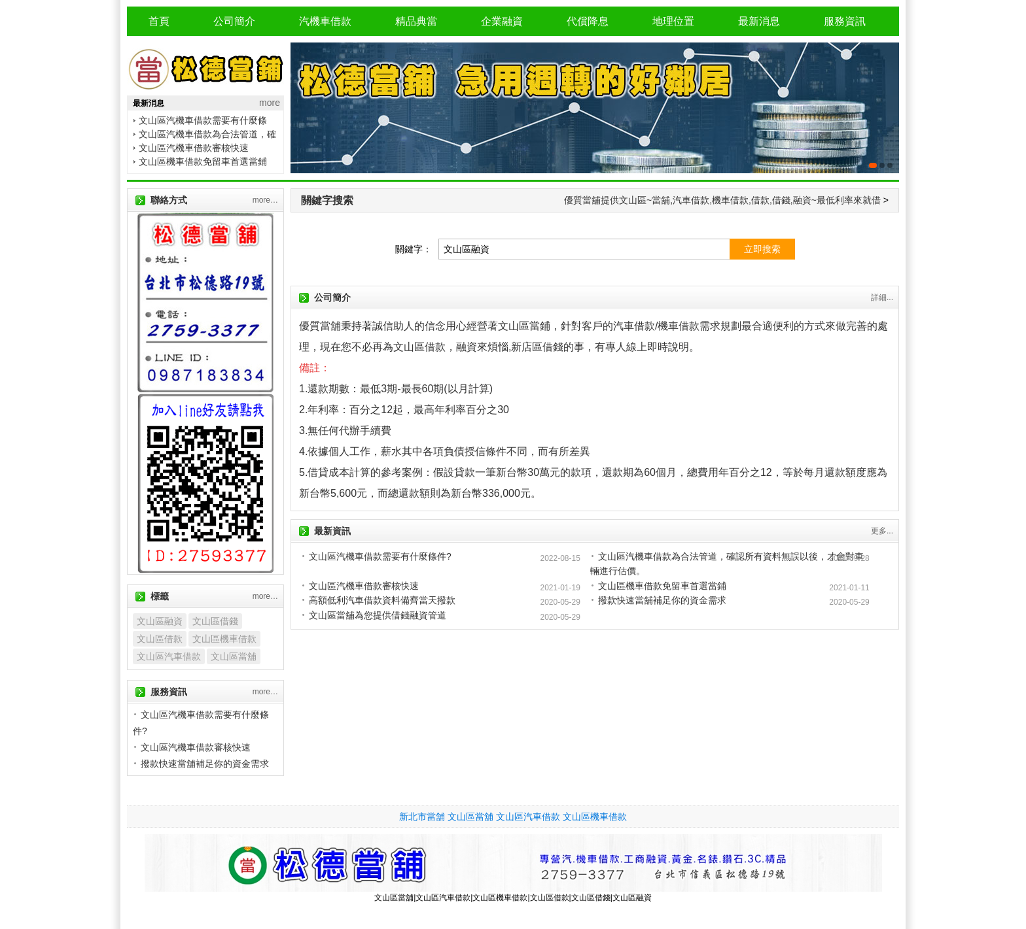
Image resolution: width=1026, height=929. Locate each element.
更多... (882, 530)
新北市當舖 (422, 816)
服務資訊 (845, 21)
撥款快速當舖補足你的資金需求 (662, 600)
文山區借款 (160, 638)
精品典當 (416, 21)
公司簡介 (234, 21)
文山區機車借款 (224, 638)
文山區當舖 (233, 656)
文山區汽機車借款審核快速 (194, 148)
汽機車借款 (325, 21)
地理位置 (673, 21)
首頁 (159, 21)
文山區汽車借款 (169, 656)
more (269, 102)
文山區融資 (160, 621)
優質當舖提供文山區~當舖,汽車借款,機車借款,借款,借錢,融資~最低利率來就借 (722, 200)
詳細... (882, 297)
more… (265, 200)
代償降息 (588, 21)
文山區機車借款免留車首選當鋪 (203, 161)
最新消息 (759, 21)
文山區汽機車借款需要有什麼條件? (380, 556)
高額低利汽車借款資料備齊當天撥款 (382, 600)
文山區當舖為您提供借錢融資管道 (377, 615)
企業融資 (502, 21)
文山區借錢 (215, 621)
